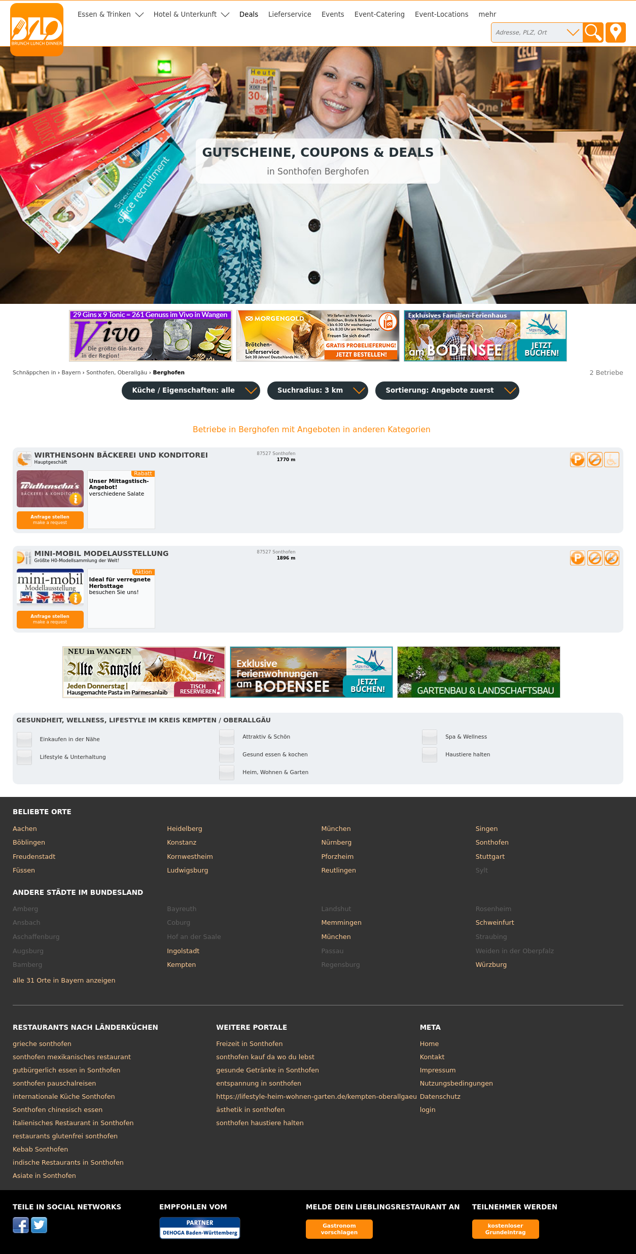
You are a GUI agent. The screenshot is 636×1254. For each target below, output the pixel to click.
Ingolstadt (183, 951)
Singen (487, 828)
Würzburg (491, 964)
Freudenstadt (34, 856)
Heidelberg (184, 828)
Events (333, 14)
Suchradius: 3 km (310, 390)
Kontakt (432, 1057)
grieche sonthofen (42, 1044)
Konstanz (181, 842)
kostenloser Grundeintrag (505, 1229)
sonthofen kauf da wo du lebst (265, 1057)
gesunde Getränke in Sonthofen (267, 1070)
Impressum (438, 1070)
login (428, 1109)
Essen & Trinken (104, 14)
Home (429, 1044)
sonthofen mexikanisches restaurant (72, 1057)
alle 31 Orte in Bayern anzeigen (64, 980)
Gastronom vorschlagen (339, 1229)
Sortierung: (439, 390)
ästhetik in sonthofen (250, 1109)
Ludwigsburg (187, 870)
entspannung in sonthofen (258, 1083)
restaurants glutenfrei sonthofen (65, 1136)
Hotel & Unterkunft (185, 14)
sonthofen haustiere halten (260, 1123)
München (335, 828)
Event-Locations (442, 14)
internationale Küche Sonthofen (64, 1096)
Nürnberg (336, 842)
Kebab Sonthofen (40, 1149)
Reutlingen (338, 870)
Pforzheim (337, 856)
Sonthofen (492, 842)
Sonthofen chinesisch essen (57, 1109)
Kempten (181, 964)
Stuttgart (490, 856)
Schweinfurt (495, 922)
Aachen (25, 828)
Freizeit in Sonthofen (249, 1044)
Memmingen (341, 922)
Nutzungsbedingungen (456, 1083)
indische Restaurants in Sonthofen (68, 1162)
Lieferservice (289, 14)
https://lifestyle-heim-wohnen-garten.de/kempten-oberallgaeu (316, 1096)
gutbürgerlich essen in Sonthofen (66, 1070)
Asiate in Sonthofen (44, 1175)
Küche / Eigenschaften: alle (183, 390)
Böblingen (29, 842)
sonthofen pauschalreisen (54, 1083)
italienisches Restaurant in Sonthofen (73, 1123)
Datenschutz (440, 1096)
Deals (248, 14)
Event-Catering (380, 14)
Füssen (24, 870)
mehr (488, 14)
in (34, 372)
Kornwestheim (190, 856)
